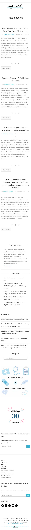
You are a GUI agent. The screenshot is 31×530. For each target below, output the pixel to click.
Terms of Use (20, 526)
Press (2, 464)
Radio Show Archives (6, 475)
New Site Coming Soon (10, 278)
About (2, 460)
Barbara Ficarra (9, 34)
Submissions (4, 466)
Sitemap (4, 526)
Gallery (3, 472)
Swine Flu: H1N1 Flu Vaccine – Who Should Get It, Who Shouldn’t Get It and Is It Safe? (15, 325)
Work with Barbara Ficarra (7, 470)
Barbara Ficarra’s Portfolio (7, 474)
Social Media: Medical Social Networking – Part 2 (14, 319)
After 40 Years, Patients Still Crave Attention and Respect (14, 339)
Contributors (4, 468)
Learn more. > (7, 266)
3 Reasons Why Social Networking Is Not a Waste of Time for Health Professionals (15, 332)
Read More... (6, 68)
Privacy (11, 526)
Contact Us (4, 462)
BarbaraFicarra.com (15, 523)
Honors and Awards (6, 477)
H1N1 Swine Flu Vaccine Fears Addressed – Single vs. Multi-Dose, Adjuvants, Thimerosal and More (14, 347)
